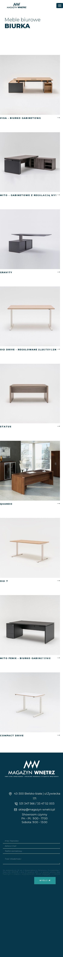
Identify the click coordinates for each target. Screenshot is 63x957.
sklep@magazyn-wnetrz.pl (34, 809)
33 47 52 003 (45, 803)
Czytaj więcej (46, 118)
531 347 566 (27, 803)
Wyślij (44, 880)
